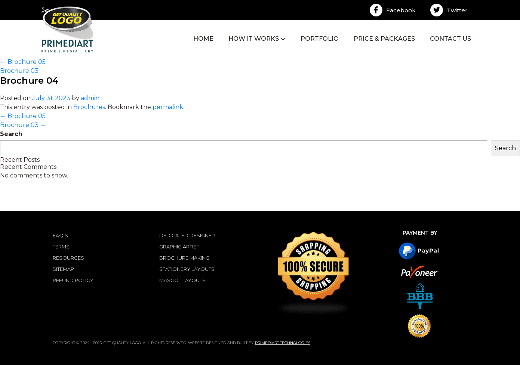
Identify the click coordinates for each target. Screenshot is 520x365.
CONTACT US (450, 38)
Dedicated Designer (187, 235)
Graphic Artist (179, 247)
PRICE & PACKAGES (384, 38)
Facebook (393, 10)
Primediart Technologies (282, 342)
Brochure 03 (23, 70)
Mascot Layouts (182, 280)
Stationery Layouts (187, 269)
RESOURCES (68, 258)
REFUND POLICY (73, 280)
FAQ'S (60, 235)
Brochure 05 (23, 61)
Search (11, 133)
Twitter (449, 10)
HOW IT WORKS (257, 38)
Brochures (89, 107)
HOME (203, 38)
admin (90, 98)
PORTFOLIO (320, 38)
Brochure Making (184, 258)
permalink (168, 107)
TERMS (61, 247)
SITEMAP (63, 269)
